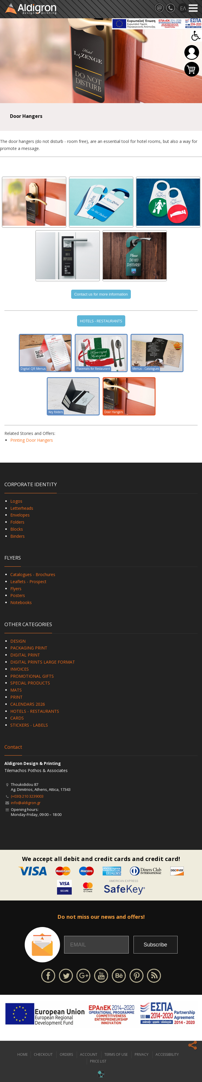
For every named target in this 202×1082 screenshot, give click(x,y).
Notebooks (21, 602)
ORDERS (66, 1054)
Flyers (15, 588)
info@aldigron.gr (26, 802)
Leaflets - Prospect (28, 581)
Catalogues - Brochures (32, 574)
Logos (16, 501)
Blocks (16, 529)
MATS (16, 690)
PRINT (16, 697)
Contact (13, 746)
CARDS (17, 718)
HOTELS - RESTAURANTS (101, 321)
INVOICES (19, 669)
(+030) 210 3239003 (27, 796)
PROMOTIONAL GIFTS (32, 676)
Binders (17, 536)
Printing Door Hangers (31, 440)
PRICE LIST (98, 1061)
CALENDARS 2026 (27, 704)
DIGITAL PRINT (25, 655)
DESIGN (18, 641)
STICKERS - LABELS (29, 725)
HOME (22, 1054)
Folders (17, 522)
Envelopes (20, 515)
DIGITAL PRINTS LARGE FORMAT (42, 662)
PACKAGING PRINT (28, 648)
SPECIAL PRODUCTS (30, 683)
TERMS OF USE (116, 1054)
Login (191, 52)
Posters (17, 595)
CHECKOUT (43, 1054)
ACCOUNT (88, 1054)
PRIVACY (141, 1054)
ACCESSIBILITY (167, 1054)
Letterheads (21, 508)
